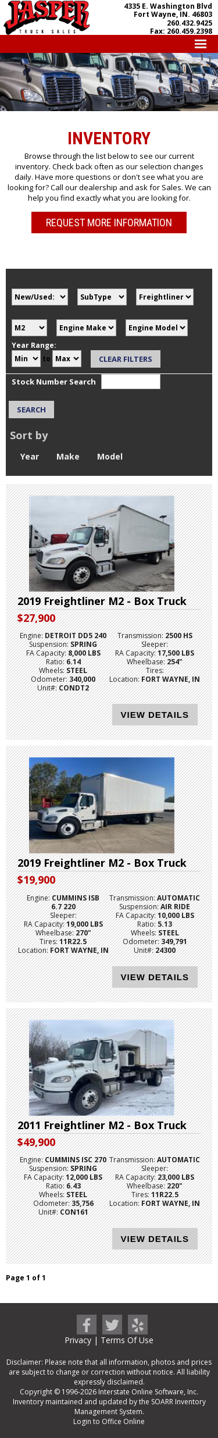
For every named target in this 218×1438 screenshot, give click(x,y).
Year (29, 456)
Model (110, 456)
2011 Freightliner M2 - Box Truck (102, 1125)
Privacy (78, 1340)
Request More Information (109, 222)
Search (31, 409)
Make (68, 456)
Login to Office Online (109, 1421)
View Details (154, 715)
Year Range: (34, 345)
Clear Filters (125, 359)
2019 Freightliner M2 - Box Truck (102, 601)
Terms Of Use (127, 1340)
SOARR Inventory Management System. (140, 1406)
